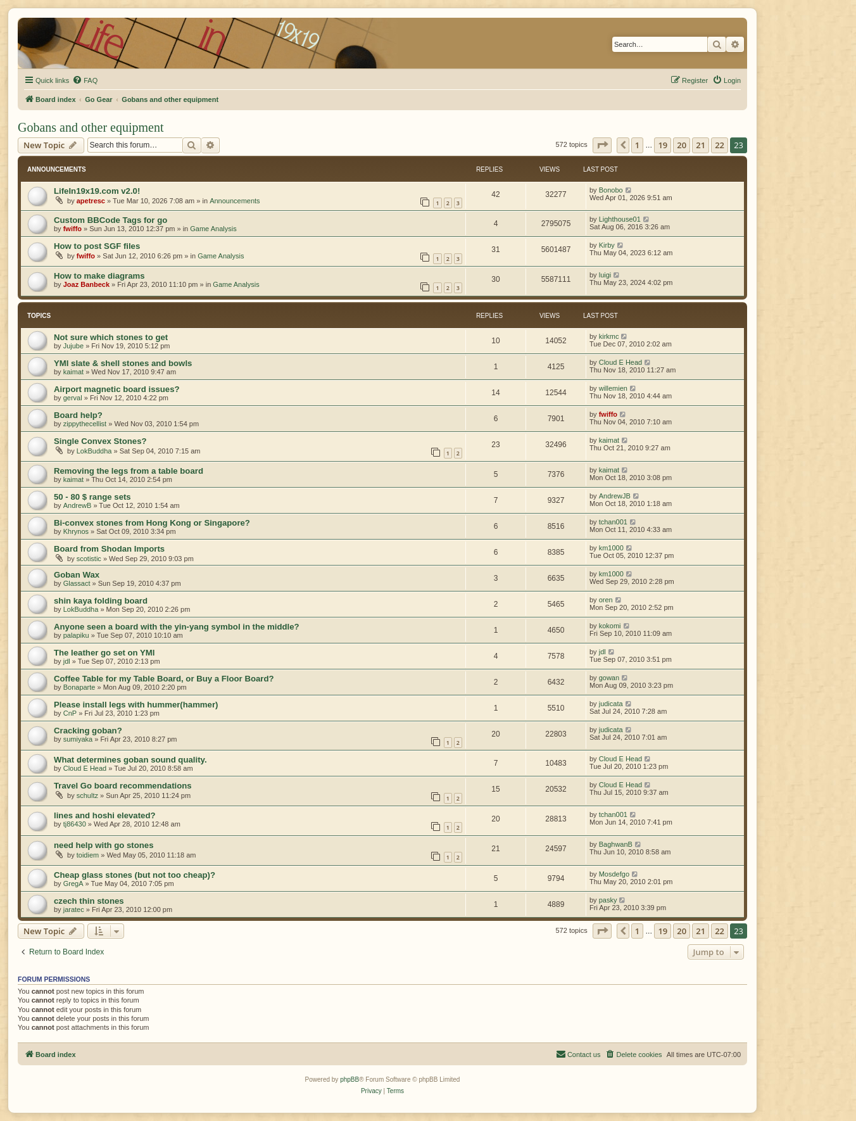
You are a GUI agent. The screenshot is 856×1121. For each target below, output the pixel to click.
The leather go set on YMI (104, 652)
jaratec (73, 909)
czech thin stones (89, 901)
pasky (608, 900)
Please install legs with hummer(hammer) (136, 704)
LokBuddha (94, 451)
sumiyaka (77, 739)
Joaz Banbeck (86, 284)
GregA (73, 883)
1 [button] (637, 145)
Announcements (235, 201)
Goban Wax (76, 575)
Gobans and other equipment (91, 127)
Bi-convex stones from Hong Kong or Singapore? (152, 523)
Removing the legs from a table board (128, 471)
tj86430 (74, 824)
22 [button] (719, 145)
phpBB (349, 1079)
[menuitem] (85, 80)
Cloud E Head (621, 362)
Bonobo (611, 190)
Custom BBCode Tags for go (110, 220)
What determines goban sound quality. (130, 759)
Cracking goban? (88, 730)
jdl (66, 661)
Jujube (73, 346)
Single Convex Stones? (100, 441)
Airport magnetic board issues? (117, 389)
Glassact (77, 583)
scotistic (89, 558)
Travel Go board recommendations (123, 785)
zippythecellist (84, 424)
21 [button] (700, 145)
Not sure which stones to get (111, 337)
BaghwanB (616, 844)
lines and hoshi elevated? (105, 815)
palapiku (76, 635)
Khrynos (76, 531)
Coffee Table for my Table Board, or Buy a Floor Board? (164, 678)
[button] (602, 145)
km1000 (611, 548)
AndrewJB (615, 496)
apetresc (91, 201)
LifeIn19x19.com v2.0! (97, 191)
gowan (609, 677)
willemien (613, 388)
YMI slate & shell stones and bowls (123, 363)
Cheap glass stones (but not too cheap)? (134, 875)
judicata (611, 703)
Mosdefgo (614, 874)
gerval (72, 398)
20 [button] (681, 145)
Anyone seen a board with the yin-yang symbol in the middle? (176, 626)
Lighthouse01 (620, 219)
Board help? (78, 415)
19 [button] (662, 145)
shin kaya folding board (101, 600)
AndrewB (77, 505)
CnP (70, 713)
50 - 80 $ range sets (92, 497)
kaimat (73, 372)
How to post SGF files (97, 246)
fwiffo (72, 228)
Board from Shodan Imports (109, 549)
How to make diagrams (99, 276)
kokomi (610, 626)
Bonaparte (79, 687)
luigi (605, 275)
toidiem (88, 855)
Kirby (607, 245)
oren (606, 600)
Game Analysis (213, 228)
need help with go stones (104, 845)
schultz (87, 795)
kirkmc (609, 336)
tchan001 (613, 522)
